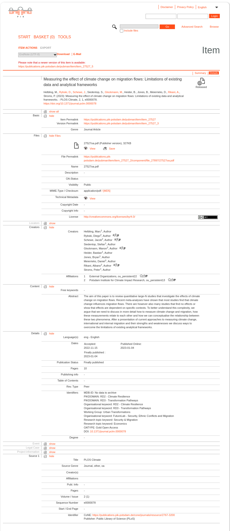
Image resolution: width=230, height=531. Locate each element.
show (52, 223)
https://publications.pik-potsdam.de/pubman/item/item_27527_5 (55, 66)
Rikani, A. (173, 92)
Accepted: (90, 343)
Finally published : (94, 352)
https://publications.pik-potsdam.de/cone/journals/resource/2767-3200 (133, 515)
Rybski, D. (65, 92)
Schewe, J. (79, 92)
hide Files (55, 135)
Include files (131, 30)
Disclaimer (167, 7)
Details (214, 72)
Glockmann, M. (114, 92)
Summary (200, 72)
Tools (64, 37)
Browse (214, 26)
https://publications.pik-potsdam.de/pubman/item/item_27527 (120, 119)
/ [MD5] (105, 190)
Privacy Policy (185, 7)
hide (51, 115)
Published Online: (131, 343)
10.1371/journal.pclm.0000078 (108, 431)
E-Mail (77, 54)
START (24, 37)
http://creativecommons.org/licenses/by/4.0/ (109, 216)
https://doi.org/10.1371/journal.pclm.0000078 (69, 103)
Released (201, 87)
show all (54, 111)
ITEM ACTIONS (27, 47)
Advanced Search (192, 26)
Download (63, 54)
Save (109, 148)
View (89, 148)
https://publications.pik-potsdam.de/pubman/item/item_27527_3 (121, 123)
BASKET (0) (44, 37)
